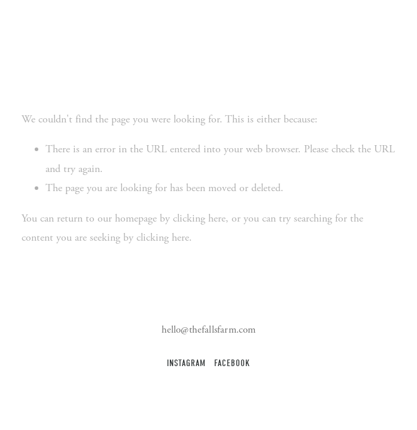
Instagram (186, 363)
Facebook (231, 363)
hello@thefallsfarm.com (209, 330)
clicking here (199, 218)
